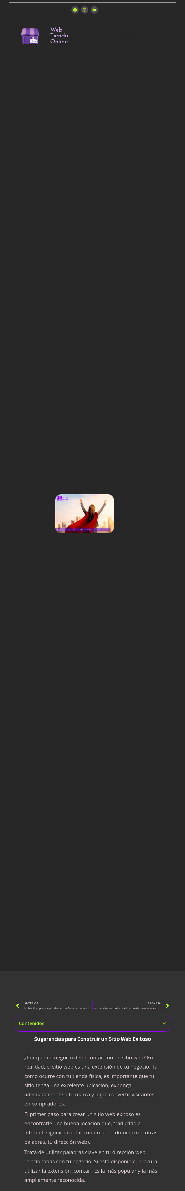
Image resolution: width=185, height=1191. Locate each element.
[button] (164, 1023)
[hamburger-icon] (128, 36)
